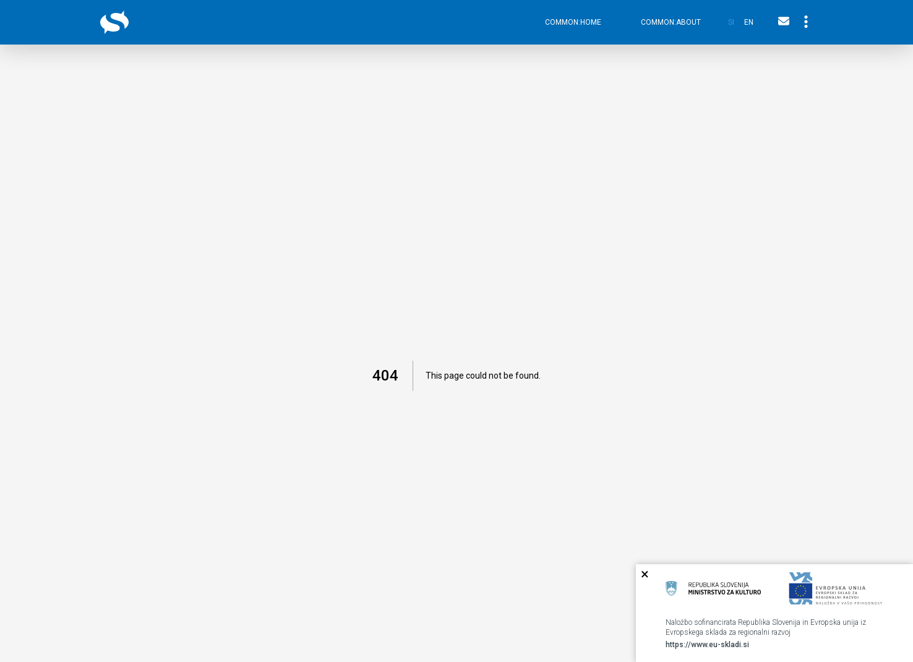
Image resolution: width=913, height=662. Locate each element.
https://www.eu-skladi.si (707, 644)
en (748, 22)
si (731, 22)
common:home (573, 22)
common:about (671, 22)
